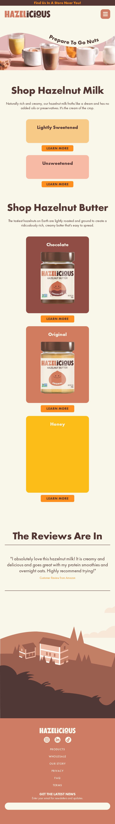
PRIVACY (57, 771)
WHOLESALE (57, 756)
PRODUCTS (57, 749)
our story (57, 764)
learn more (57, 148)
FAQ (57, 778)
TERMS (57, 785)
